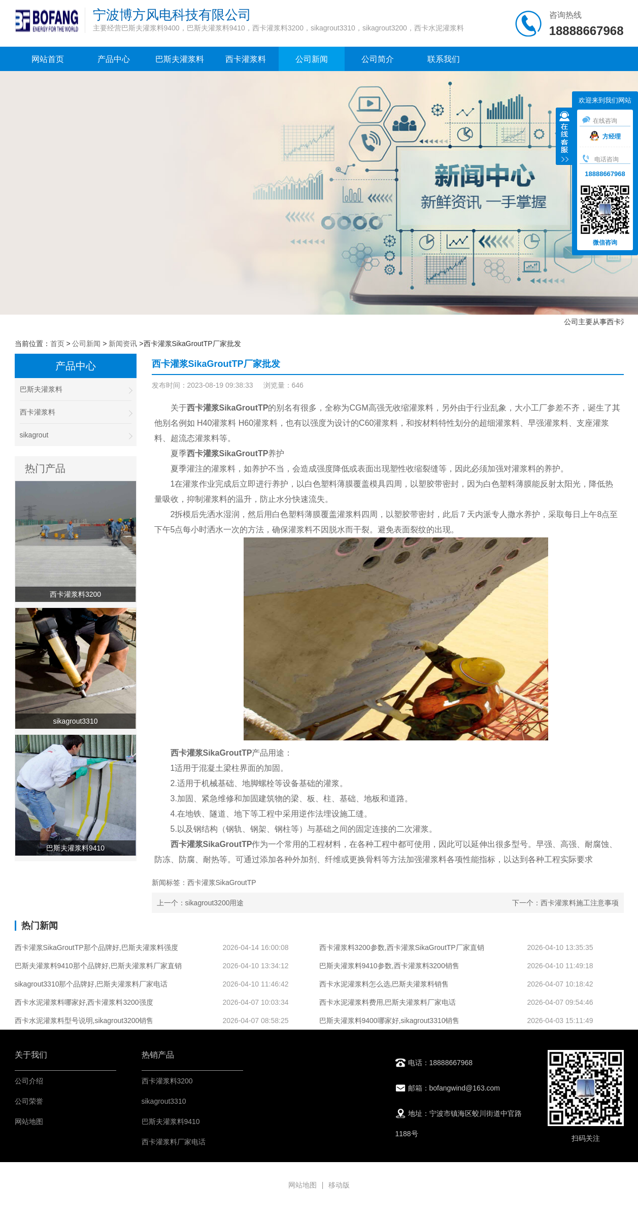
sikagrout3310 (164, 1101)
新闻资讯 (123, 343)
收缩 (564, 137)
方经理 (605, 136)
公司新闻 (311, 59)
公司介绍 (29, 1081)
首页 (57, 343)
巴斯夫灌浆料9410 (171, 1121)
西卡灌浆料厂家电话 (174, 1142)
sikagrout (75, 435)
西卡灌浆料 (245, 59)
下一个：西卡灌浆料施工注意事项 (565, 903)
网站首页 (47, 59)
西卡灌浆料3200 (167, 1081)
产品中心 (113, 59)
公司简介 (377, 59)
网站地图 (29, 1121)
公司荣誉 (29, 1101)
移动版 (339, 1185)
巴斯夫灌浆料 (179, 59)
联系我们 (443, 59)
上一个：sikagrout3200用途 (200, 903)
